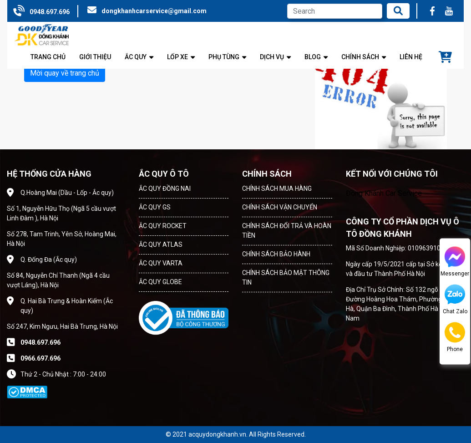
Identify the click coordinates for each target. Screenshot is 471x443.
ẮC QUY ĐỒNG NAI (165, 188)
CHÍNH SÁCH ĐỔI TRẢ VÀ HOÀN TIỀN (286, 230)
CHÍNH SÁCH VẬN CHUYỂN (279, 207)
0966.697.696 (40, 358)
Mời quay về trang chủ (64, 73)
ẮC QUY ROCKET (163, 225)
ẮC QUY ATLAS (160, 244)
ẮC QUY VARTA (160, 263)
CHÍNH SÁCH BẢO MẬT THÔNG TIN (285, 277)
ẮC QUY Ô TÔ (164, 173)
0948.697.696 (50, 11)
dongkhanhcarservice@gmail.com (154, 11)
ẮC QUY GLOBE (160, 281)
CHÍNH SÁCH (267, 173)
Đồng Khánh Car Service (384, 193)
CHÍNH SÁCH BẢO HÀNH (276, 254)
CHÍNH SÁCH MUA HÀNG (277, 188)
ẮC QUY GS (155, 207)
